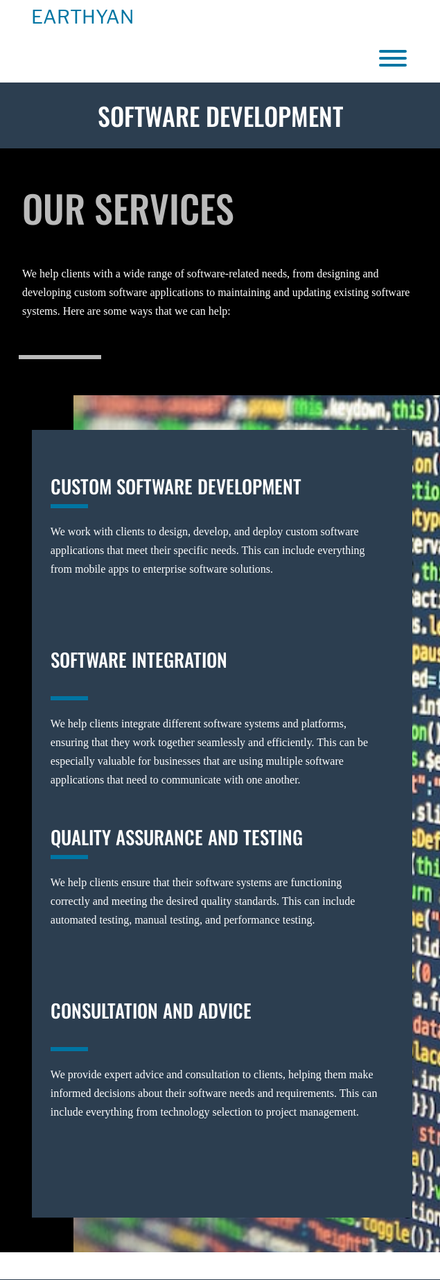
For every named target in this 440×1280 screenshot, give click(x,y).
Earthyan (82, 17)
